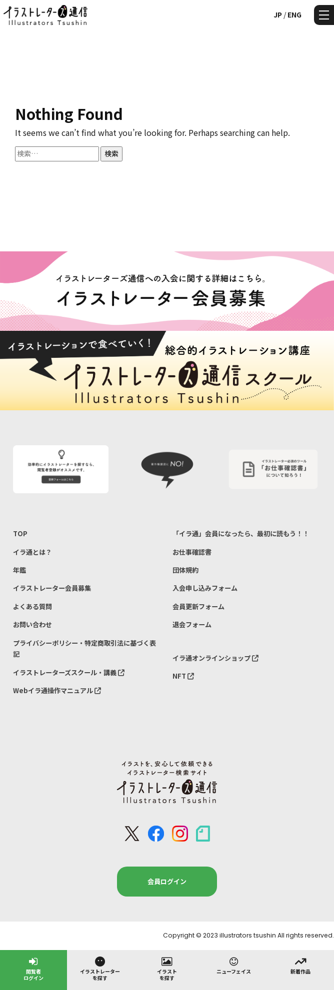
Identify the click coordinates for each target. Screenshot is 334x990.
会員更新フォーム (198, 606)
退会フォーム (192, 624)
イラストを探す (167, 968)
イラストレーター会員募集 (52, 588)
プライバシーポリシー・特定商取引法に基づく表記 (84, 648)
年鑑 (19, 570)
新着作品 (300, 965)
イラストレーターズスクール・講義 (68, 672)
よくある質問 (32, 606)
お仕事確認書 (192, 552)
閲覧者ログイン (34, 968)
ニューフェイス (233, 965)
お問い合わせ (32, 624)
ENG (295, 14)
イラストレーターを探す (100, 968)
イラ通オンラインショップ (215, 658)
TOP (20, 533)
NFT (183, 676)
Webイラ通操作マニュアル (57, 690)
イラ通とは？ (32, 552)
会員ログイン (167, 881)
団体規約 (185, 570)
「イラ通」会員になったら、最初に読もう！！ (240, 533)
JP (278, 14)
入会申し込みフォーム (205, 588)
